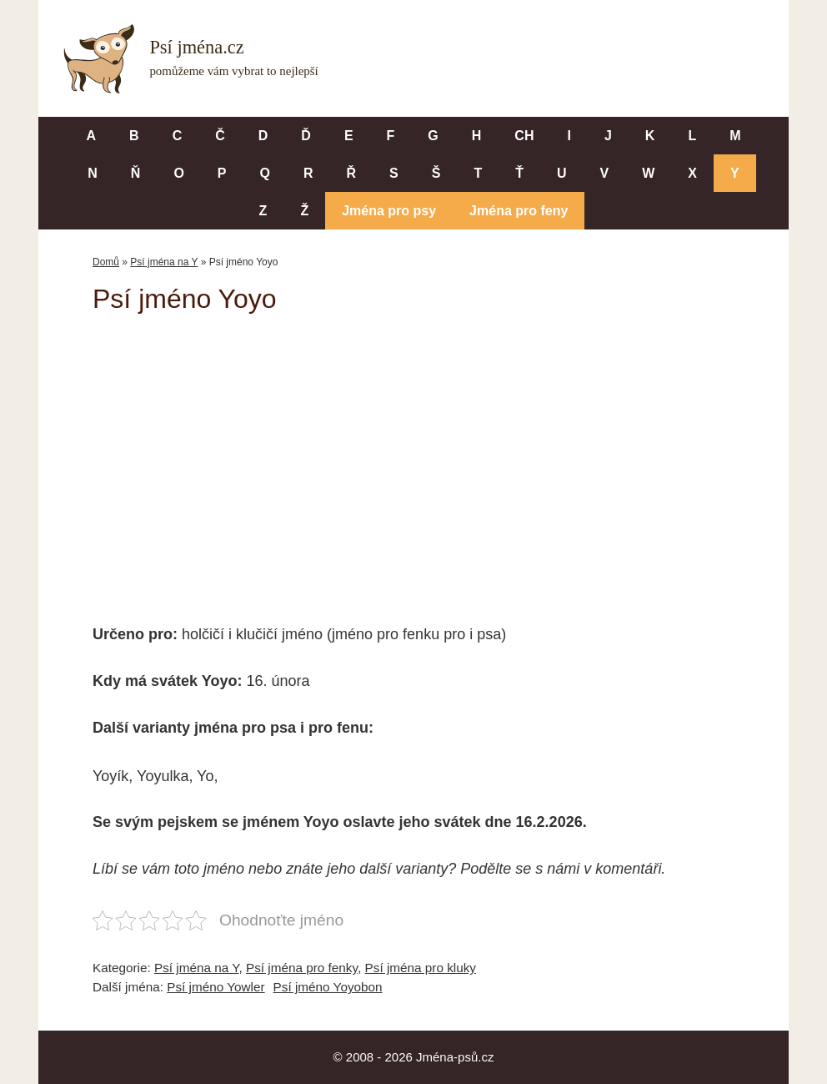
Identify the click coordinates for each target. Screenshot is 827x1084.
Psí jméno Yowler (215, 987)
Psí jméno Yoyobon (328, 987)
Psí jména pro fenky (302, 967)
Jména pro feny (518, 211)
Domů (106, 262)
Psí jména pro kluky (420, 967)
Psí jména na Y (164, 262)
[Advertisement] (413, 457)
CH (524, 136)
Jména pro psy (389, 211)
